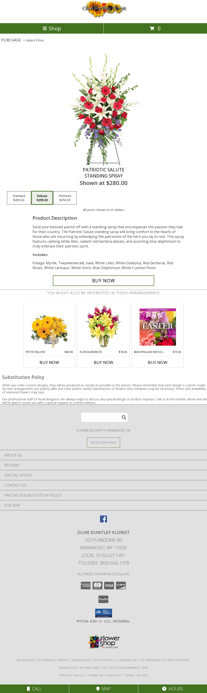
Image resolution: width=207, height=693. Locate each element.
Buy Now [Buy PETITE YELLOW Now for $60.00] (49, 362)
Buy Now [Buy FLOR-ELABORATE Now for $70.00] (103, 362)
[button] (103, 613)
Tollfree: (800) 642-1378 (103, 563)
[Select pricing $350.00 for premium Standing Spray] (64, 198)
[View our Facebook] (103, 521)
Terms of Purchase (104, 675)
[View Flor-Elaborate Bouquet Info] (103, 327)
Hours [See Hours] (172, 689)
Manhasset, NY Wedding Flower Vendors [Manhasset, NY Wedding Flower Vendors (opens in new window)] (155, 660)
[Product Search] (104, 417)
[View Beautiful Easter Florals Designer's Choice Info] (158, 327)
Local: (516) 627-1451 (103, 555)
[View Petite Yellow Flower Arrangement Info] (49, 327)
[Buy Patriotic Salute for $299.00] (103, 280)
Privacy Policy (72, 675)
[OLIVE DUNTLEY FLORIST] (103, 17)
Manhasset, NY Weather (79, 668)
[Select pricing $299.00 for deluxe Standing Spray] (42, 198)
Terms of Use (136, 675)
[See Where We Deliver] (103, 442)
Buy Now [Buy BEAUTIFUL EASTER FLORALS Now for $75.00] (157, 362)
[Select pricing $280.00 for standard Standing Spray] (19, 198)
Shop (52, 28)
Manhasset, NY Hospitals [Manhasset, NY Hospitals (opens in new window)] (94, 660)
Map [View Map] (103, 689)
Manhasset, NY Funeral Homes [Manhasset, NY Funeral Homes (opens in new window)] (43, 660)
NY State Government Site (125, 668)
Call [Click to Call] (34, 689)
